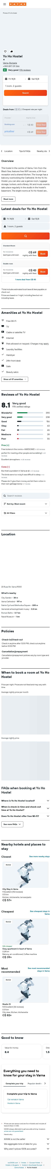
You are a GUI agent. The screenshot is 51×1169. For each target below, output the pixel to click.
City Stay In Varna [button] (10, 889)
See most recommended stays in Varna (39, 969)
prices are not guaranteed (13, 1131)
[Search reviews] (28, 496)
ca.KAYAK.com (13, 1163)
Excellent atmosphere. (15, 459)
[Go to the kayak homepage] (17, 4)
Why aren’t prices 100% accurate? (27, 1148)
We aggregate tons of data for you (27, 1144)
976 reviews (25, 70)
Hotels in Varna (13, 1103)
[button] (5, 4)
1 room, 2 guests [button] (13, 86)
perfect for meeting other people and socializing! (23, 454)
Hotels (23, 1163)
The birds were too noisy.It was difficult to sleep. (22, 475)
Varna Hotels (19, 1167)
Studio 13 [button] (6, 1004)
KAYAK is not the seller (27, 1139)
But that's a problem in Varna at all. (20, 471)
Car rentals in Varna (15, 1099)
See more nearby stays (39, 856)
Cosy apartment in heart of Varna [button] (17, 949)
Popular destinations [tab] (37, 1083)
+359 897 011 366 (11, 66)
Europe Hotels (35, 1163)
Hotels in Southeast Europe (32, 1165)
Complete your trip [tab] (14, 1083)
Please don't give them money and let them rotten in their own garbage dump (23, 482)
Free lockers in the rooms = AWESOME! (23, 449)
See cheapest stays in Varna (40, 912)
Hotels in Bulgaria (12, 1165)
